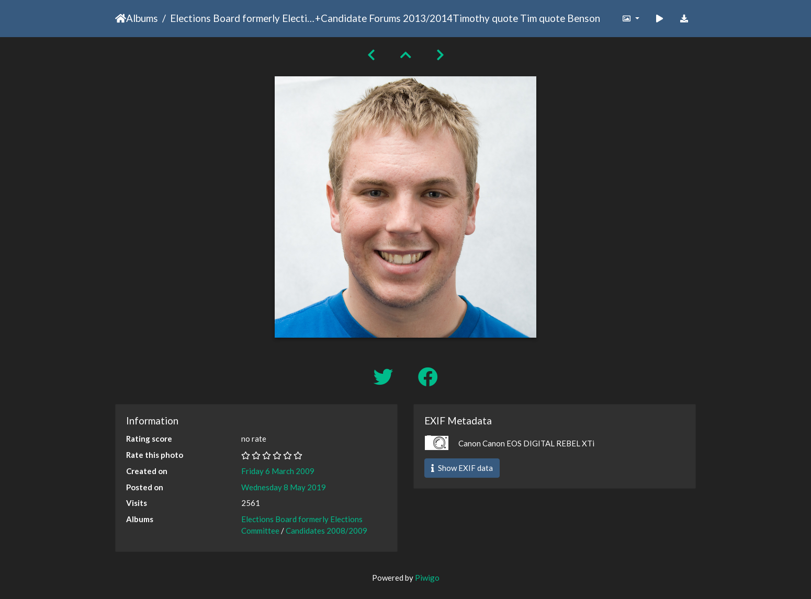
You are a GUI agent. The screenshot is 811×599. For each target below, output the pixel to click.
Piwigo (427, 577)
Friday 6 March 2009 (277, 471)
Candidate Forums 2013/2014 (387, 18)
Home (120, 18)
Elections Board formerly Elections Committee (242, 18)
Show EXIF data (462, 468)
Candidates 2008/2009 (326, 530)
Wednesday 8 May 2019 (283, 487)
